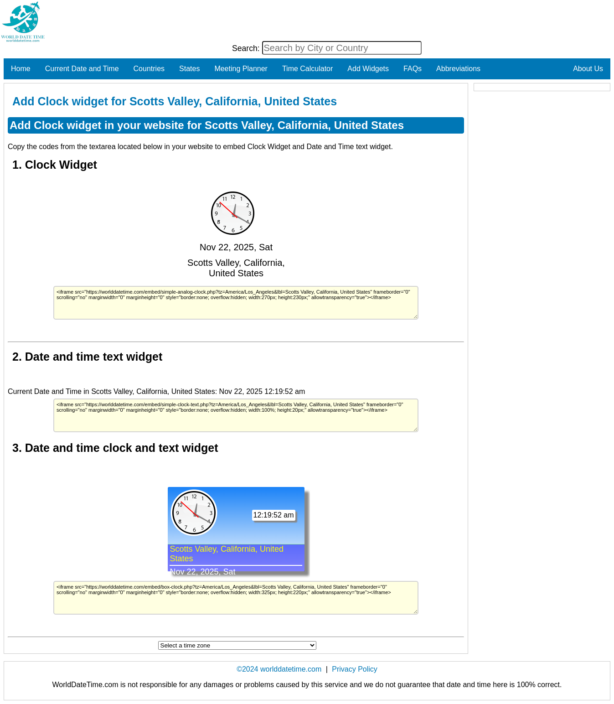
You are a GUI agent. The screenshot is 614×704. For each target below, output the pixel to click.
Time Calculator (307, 68)
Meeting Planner (241, 68)
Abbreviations (458, 68)
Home (21, 68)
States (189, 68)
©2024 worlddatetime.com (279, 669)
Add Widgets (368, 68)
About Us (588, 68)
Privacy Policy (354, 669)
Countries (149, 68)
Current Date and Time (82, 68)
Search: (247, 48)
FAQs (412, 68)
